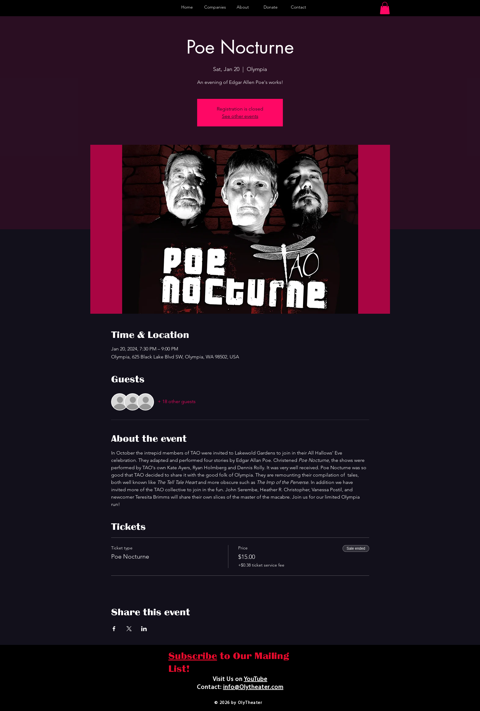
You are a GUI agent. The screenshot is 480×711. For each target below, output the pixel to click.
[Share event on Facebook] (114, 628)
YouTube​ (255, 679)
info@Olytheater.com (253, 687)
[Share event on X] (129, 628)
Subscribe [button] (192, 655)
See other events (240, 116)
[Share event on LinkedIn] (144, 628)
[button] (385, 8)
